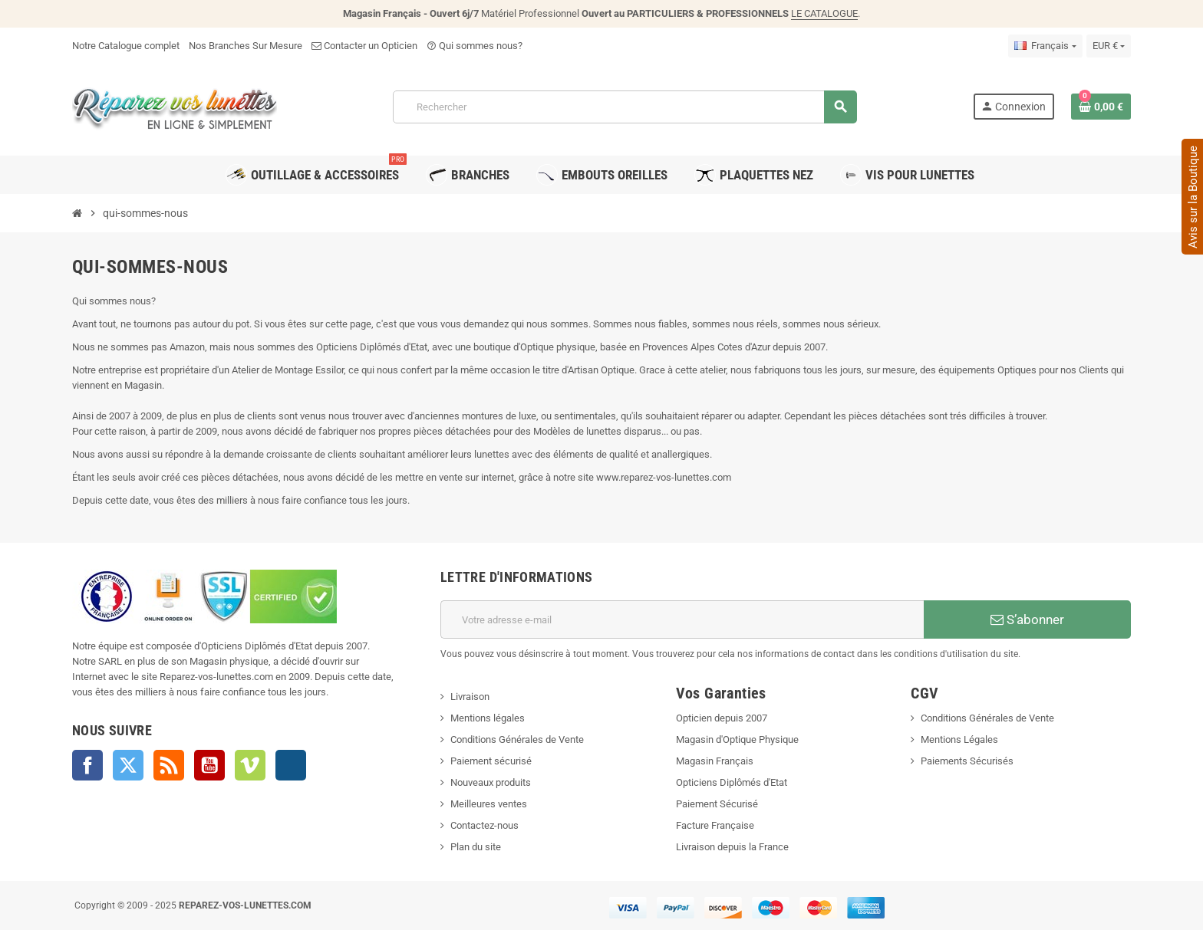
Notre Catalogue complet (126, 45)
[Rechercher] (624, 106)
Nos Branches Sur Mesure (245, 45)
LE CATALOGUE (824, 13)
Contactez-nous (484, 825)
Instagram (290, 765)
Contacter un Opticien (364, 45)
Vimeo (250, 765)
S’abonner (1027, 619)
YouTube (209, 765)
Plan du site (475, 847)
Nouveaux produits (490, 782)
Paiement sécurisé (491, 761)
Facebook (87, 765)
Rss (168, 765)
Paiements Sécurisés (967, 761)
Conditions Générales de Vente (517, 739)
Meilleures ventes (488, 804)
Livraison (469, 696)
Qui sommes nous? (474, 45)
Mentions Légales (959, 739)
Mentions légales (487, 718)
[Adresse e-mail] (682, 619)
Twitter (128, 765)
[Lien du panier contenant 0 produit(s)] (1101, 107)
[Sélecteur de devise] (1108, 46)
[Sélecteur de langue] (1045, 46)
